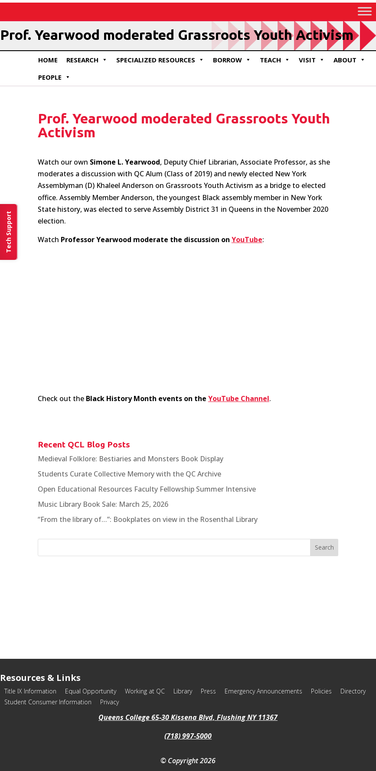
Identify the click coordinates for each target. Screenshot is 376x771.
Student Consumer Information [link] (48, 702)
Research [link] (87, 59)
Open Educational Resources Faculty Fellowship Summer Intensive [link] (147, 489)
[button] (324, 547)
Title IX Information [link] (30, 691)
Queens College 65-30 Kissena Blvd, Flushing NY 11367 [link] (188, 717)
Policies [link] (321, 691)
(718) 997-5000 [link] (188, 736)
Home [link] (48, 59)
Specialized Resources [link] (160, 59)
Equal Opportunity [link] (90, 691)
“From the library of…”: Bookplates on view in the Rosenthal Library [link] (148, 519)
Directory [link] (353, 691)
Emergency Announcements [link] (263, 691)
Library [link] (182, 691)
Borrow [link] (232, 59)
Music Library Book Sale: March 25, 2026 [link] (103, 504)
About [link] (349, 59)
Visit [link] (312, 59)
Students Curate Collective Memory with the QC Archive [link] (129, 474)
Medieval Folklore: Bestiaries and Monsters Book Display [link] (130, 458)
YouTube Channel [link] (238, 398)
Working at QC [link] (145, 691)
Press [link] (208, 691)
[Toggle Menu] (365, 11)
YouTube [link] (247, 239)
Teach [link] (275, 59)
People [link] (54, 77)
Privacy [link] (109, 702)
